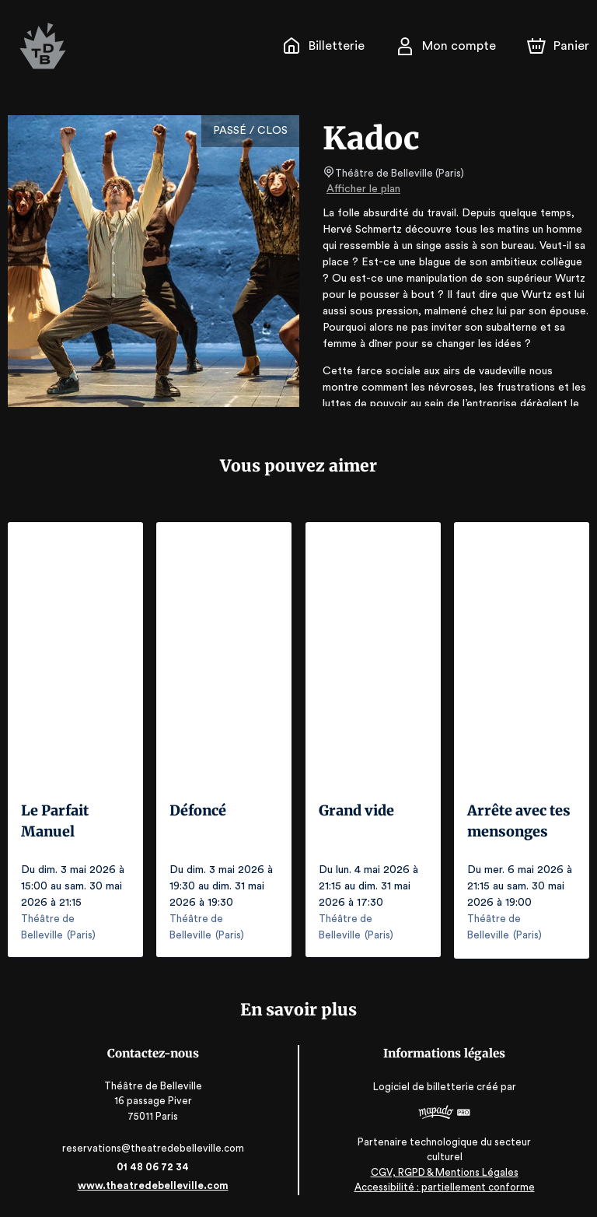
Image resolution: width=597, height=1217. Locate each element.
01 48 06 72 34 (153, 1165)
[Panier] (558, 45)
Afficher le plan (362, 189)
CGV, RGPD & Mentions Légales (444, 1171)
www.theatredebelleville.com (153, 1184)
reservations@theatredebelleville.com (152, 1146)
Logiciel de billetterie (424, 1085)
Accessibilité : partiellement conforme (444, 1185)
